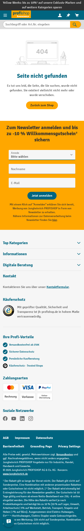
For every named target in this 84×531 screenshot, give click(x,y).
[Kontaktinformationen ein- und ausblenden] (8, 521)
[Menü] (5, 15)
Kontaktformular (58, 287)
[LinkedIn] (22, 419)
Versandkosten (64, 454)
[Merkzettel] (68, 15)
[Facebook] (5, 419)
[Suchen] (75, 24)
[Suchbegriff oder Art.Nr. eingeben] (36, 24)
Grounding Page (41, 446)
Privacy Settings (69, 446)
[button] (42, 265)
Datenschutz (44, 438)
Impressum (22, 438)
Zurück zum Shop (42, 105)
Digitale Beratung (18, 265)
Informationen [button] (42, 254)
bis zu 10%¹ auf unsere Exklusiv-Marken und (51, 3)
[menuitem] (60, 15)
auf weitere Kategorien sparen (42, 7)
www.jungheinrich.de (15, 474)
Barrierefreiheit (13, 446)
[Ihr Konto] (60, 15)
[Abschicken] (42, 196)
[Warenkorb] (77, 15)
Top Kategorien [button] (42, 242)
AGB (6, 438)
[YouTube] (13, 419)
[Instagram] (30, 419)
